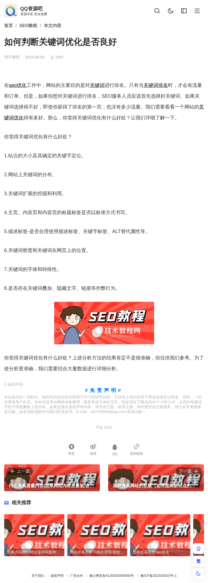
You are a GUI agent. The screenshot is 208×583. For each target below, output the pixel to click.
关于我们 (37, 576)
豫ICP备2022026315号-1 (159, 576)
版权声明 (57, 576)
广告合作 (76, 576)
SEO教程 (12, 57)
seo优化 (18, 85)
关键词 (97, 85)
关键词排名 (156, 85)
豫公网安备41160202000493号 (111, 576)
